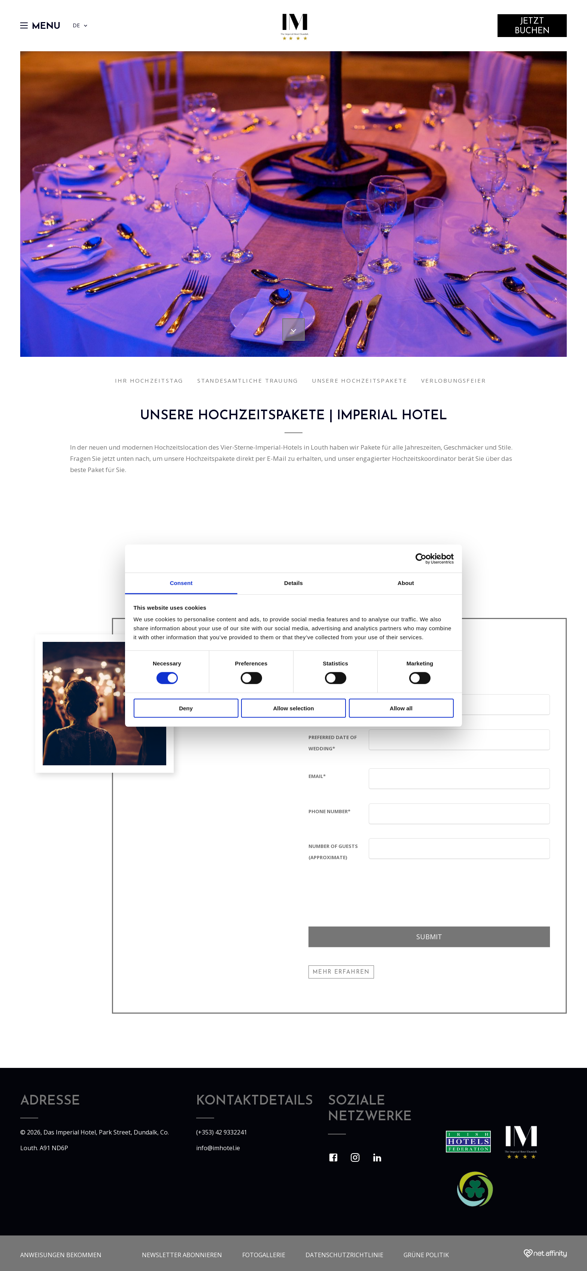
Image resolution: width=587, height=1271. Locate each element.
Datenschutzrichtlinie (344, 1255)
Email (317, 776)
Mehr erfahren (341, 972)
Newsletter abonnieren (182, 1255)
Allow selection (293, 708)
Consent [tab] (181, 583)
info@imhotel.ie (218, 1148)
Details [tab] (293, 583)
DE (81, 26)
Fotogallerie (263, 1255)
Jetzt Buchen (532, 27)
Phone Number (329, 811)
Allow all (401, 708)
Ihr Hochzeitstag (149, 380)
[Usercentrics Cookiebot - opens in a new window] (421, 558)
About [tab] (406, 583)
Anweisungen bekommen (60, 1255)
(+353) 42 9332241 (221, 1132)
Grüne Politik (426, 1255)
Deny (186, 708)
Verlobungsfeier (453, 380)
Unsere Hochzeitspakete (359, 380)
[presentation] (426, 891)
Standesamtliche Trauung (247, 380)
